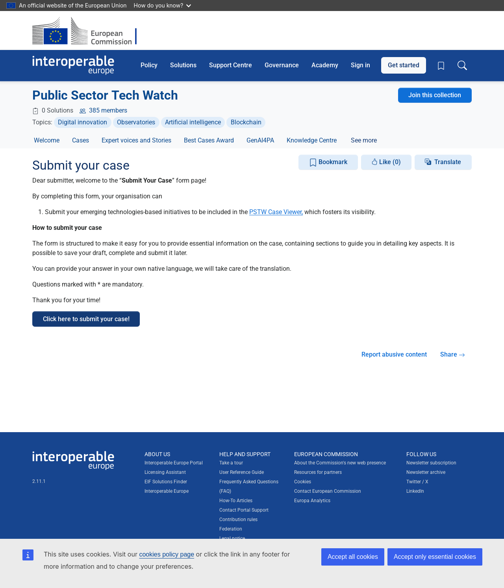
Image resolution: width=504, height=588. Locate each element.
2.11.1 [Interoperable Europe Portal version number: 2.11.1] (39, 481)
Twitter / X (417, 481)
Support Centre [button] (230, 65)
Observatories (136, 122)
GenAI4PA (260, 140)
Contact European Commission (327, 491)
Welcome (46, 140)
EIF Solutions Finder (166, 481)
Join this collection (434, 95)
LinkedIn (415, 491)
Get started (403, 65)
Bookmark (328, 162)
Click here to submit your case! (86, 319)
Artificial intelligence (193, 122)
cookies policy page (166, 554)
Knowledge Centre (312, 140)
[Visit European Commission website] (88, 30)
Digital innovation (82, 122)
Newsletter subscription (431, 463)
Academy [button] (324, 65)
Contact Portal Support (244, 510)
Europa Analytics (312, 500)
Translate (447, 162)
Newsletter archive (425, 472)
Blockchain (246, 122)
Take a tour (231, 463)
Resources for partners (318, 472)
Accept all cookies (353, 556)
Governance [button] (282, 65)
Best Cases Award (209, 140)
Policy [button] (149, 65)
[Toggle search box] (462, 65)
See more (364, 140)
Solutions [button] (183, 65)
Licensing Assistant (165, 472)
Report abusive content (394, 354)
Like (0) (386, 162)
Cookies (302, 481)
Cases (80, 140)
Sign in (360, 65)
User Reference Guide (241, 472)
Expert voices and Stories (136, 140)
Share (452, 354)
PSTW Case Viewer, (276, 212)
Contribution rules (238, 519)
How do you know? (162, 5)
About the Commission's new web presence (340, 463)
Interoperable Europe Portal (174, 463)
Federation (230, 529)
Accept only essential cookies (435, 556)
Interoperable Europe (167, 491)
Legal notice (232, 538)
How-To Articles (235, 500)
